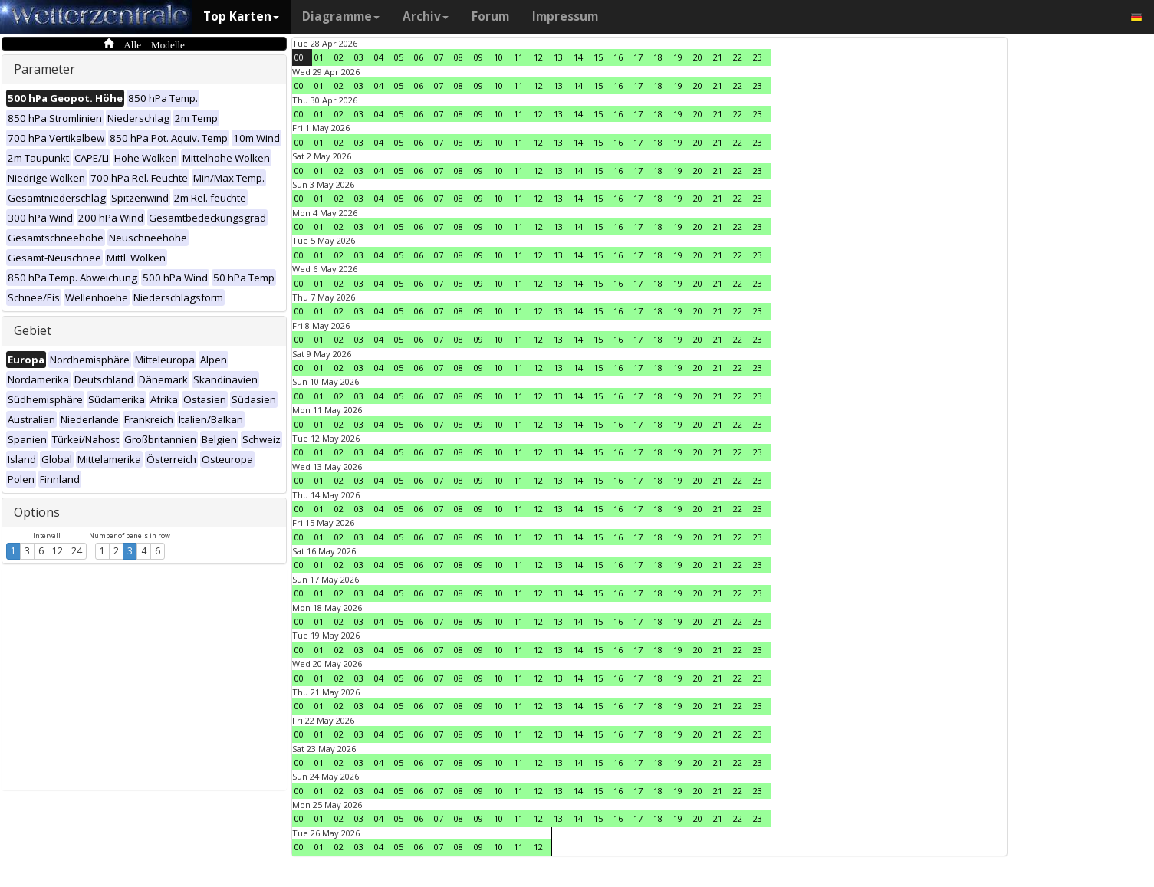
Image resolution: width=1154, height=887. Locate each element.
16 (618, 57)
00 (299, 57)
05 (398, 57)
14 (578, 57)
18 (657, 57)
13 (558, 57)
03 (358, 57)
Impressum (565, 16)
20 (697, 57)
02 (339, 57)
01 (319, 57)
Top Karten (241, 16)
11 (518, 57)
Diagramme (341, 16)
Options (37, 512)
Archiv (426, 16)
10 (498, 57)
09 (478, 57)
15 (598, 57)
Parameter (44, 69)
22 (737, 57)
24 (76, 550)
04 (378, 57)
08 (458, 57)
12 (57, 550)
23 (757, 57)
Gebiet (32, 330)
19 (677, 57)
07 (438, 57)
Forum (490, 16)
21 (717, 57)
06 (418, 57)
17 (638, 57)
